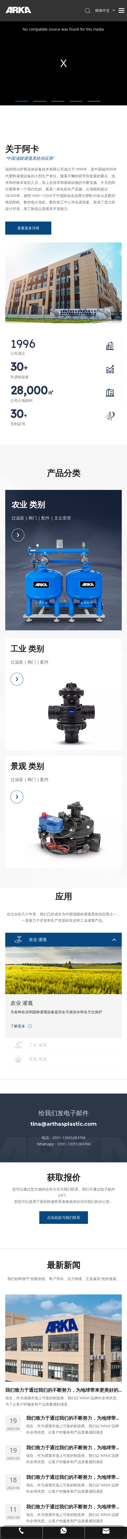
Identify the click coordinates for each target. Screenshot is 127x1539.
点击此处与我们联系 (63, 1217)
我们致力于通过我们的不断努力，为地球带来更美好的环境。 (61, 1390)
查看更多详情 (28, 227)
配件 (45, 518)
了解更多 (17, 1025)
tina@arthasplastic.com (63, 1124)
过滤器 (18, 518)
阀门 (33, 518)
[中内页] (63, 282)
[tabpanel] (63, 63)
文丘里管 (62, 518)
